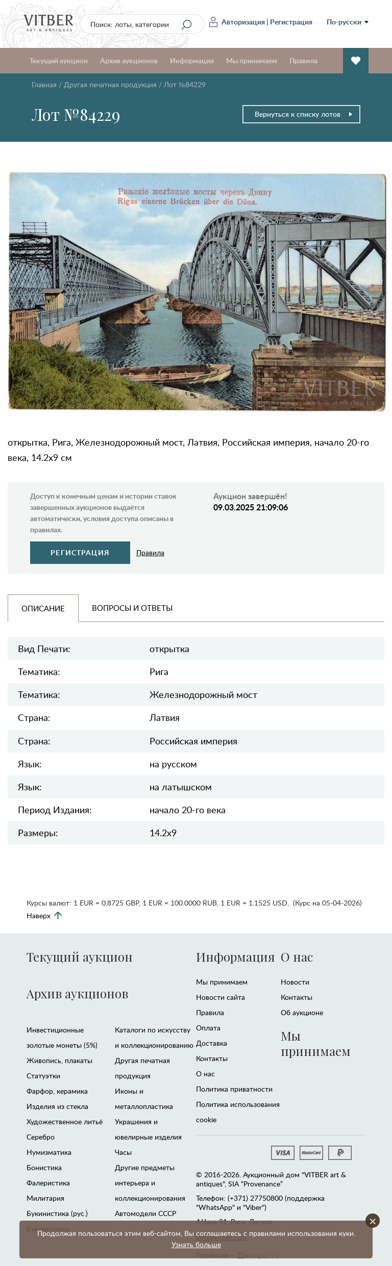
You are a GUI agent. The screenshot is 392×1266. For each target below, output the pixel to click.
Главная (44, 84)
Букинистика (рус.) (57, 1213)
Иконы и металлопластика (144, 1098)
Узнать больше (196, 1244)
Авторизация (237, 22)
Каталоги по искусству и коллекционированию (154, 1037)
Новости (295, 982)
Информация (192, 60)
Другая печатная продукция (110, 84)
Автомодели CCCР (145, 1213)
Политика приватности (234, 1089)
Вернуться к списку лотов (304, 114)
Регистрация (291, 22)
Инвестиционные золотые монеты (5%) (62, 1037)
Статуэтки (43, 1075)
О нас (205, 1073)
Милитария (45, 1198)
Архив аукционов (129, 60)
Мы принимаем (251, 60)
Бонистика (44, 1167)
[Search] (187, 24)
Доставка (211, 1043)
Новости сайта (220, 997)
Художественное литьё (65, 1121)
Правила (303, 60)
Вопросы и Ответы (132, 608)
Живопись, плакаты (59, 1060)
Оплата (208, 1027)
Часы (123, 1152)
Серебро (41, 1137)
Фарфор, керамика (57, 1091)
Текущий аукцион (59, 60)
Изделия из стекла (57, 1106)
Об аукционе (302, 1012)
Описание (43, 608)
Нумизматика (49, 1152)
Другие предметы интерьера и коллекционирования (150, 1182)
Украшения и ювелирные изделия (148, 1129)
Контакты (212, 1058)
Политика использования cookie (238, 1111)
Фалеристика (48, 1182)
